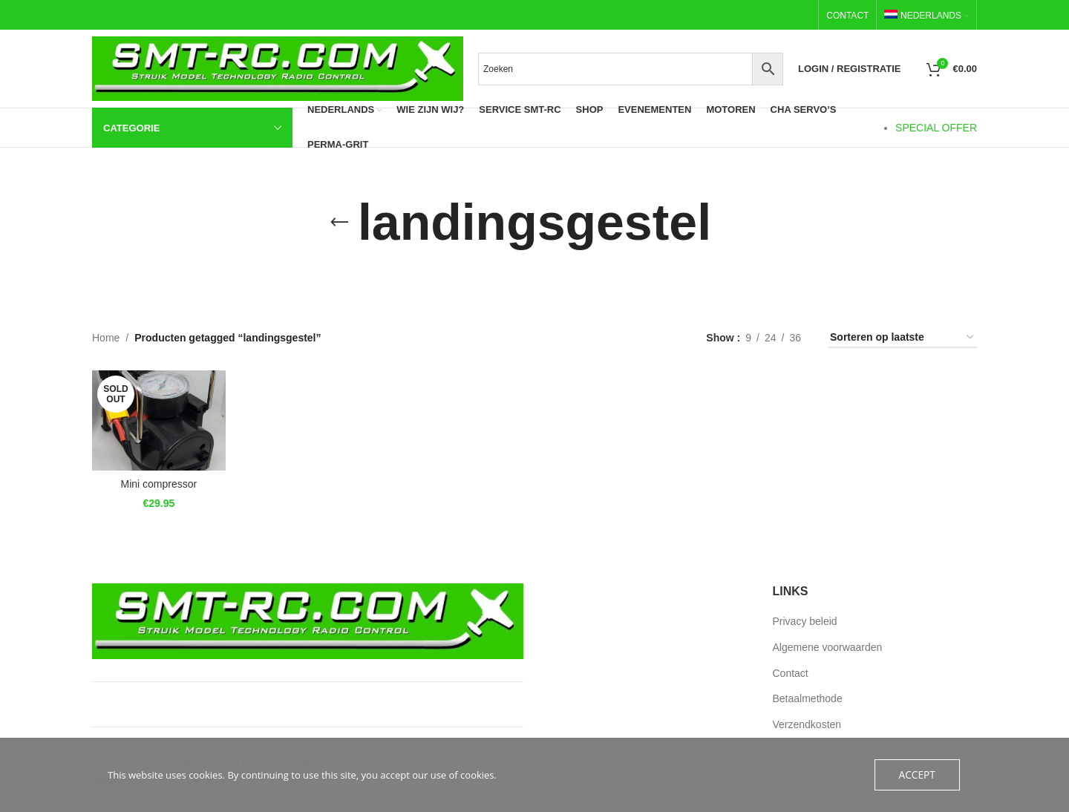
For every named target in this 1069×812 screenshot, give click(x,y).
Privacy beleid (805, 621)
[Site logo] (277, 67)
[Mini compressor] (156, 418)
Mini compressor (156, 481)
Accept (917, 775)
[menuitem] (926, 15)
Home (106, 338)
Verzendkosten (807, 724)
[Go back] (339, 223)
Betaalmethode (808, 698)
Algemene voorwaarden (828, 647)
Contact (790, 673)
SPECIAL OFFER (936, 128)
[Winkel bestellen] (902, 338)
